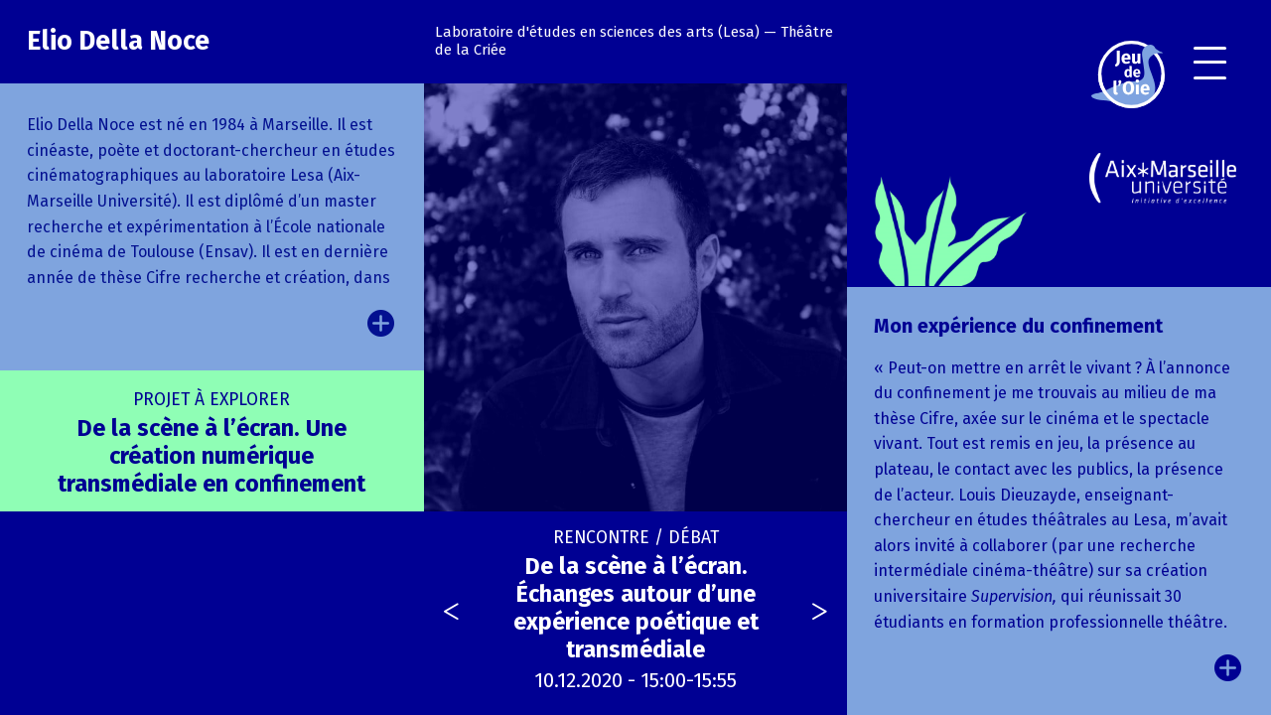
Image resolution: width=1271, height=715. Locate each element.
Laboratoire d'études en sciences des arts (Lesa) (597, 32)
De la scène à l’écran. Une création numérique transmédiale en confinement (211, 443)
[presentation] (451, 614)
